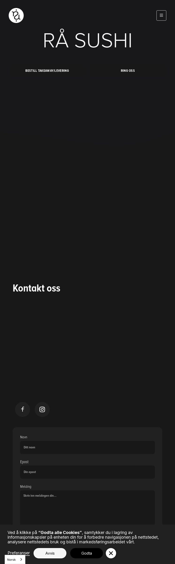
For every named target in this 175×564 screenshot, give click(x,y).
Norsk (11, 559)
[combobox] (15, 559)
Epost (24, 462)
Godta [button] (86, 553)
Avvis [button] (50, 553)
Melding (25, 486)
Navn (23, 437)
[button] (161, 15)
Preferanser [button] (19, 553)
